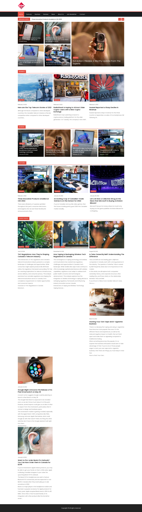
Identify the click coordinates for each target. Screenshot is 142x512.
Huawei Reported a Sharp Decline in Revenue (103, 108)
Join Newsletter (71, 14)
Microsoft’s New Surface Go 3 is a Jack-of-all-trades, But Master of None (29, 62)
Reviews (45, 14)
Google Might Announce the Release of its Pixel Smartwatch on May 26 (35, 391)
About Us (61, 14)
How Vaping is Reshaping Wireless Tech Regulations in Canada (70, 255)
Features (29, 14)
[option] (77, 19)
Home (21, 14)
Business (37, 14)
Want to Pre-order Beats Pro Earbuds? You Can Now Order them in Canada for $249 (57, 39)
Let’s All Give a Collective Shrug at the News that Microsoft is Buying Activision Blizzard (106, 201)
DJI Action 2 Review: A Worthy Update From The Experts (96, 62)
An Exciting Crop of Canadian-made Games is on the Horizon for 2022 (57, 63)
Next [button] (122, 19)
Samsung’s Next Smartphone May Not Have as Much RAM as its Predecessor (30, 39)
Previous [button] (119, 19)
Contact (82, 14)
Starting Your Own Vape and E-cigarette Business (106, 323)
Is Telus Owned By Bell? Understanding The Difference (106, 255)
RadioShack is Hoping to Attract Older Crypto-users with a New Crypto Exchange (69, 109)
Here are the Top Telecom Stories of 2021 (34, 107)
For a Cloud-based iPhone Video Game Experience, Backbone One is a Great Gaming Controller (28, 149)
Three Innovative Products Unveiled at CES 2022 (47, 19)
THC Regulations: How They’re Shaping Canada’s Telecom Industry (33, 255)
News (53, 14)
